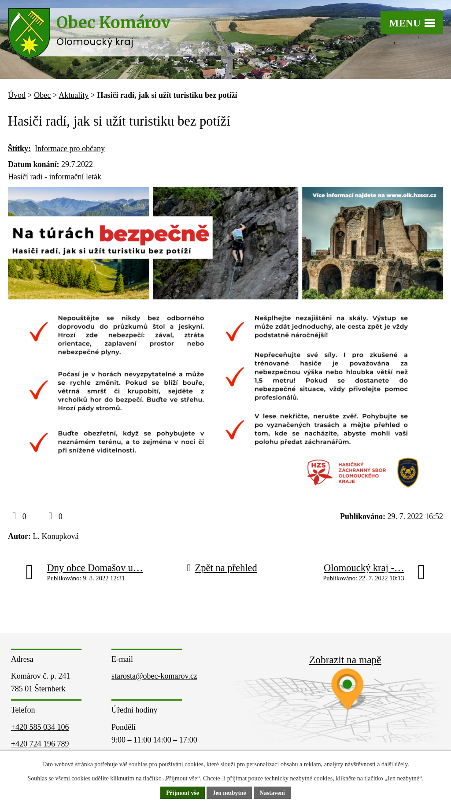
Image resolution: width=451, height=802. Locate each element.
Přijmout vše (182, 793)
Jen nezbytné (229, 793)
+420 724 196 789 (40, 743)
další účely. (395, 764)
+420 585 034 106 (40, 727)
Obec (42, 95)
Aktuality (74, 95)
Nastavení (273, 793)
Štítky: (19, 148)
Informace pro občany (70, 148)
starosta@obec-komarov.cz (154, 676)
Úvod (17, 95)
